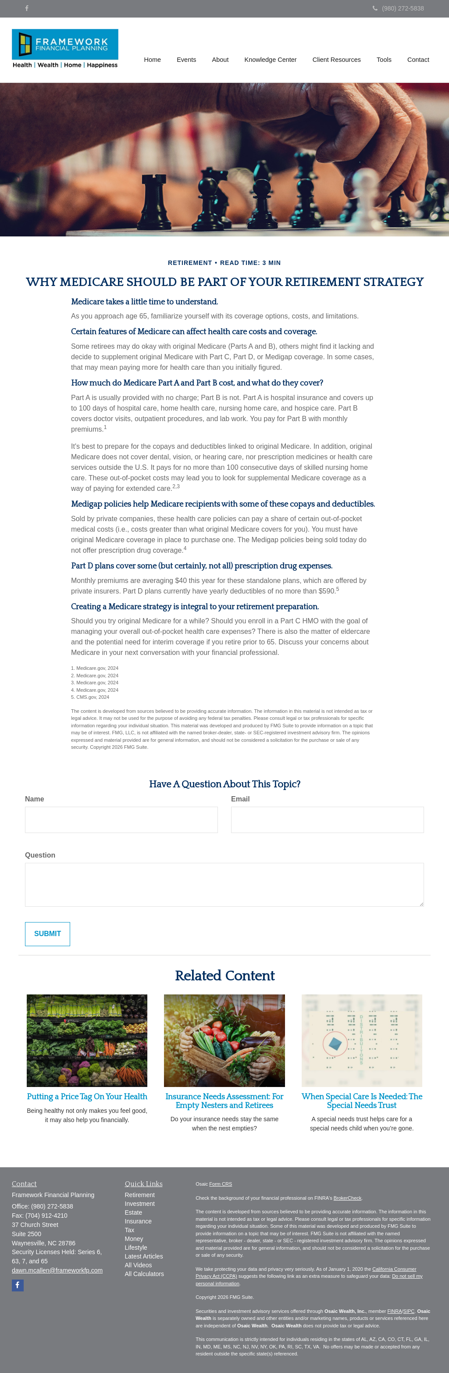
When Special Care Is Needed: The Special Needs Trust (362, 1101)
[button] (187, 50)
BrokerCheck (348, 1198)
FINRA (395, 1311)
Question (40, 855)
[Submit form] (47, 934)
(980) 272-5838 (398, 8)
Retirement (140, 1194)
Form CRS (220, 1184)
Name (34, 799)
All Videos (138, 1265)
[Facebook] (27, 8)
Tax (130, 1230)
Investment (140, 1203)
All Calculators (144, 1273)
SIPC (409, 1311)
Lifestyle (136, 1247)
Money (134, 1238)
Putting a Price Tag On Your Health (87, 1097)
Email (240, 799)
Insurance (138, 1221)
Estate (134, 1212)
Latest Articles (144, 1256)
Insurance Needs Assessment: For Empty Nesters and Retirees (224, 1101)
